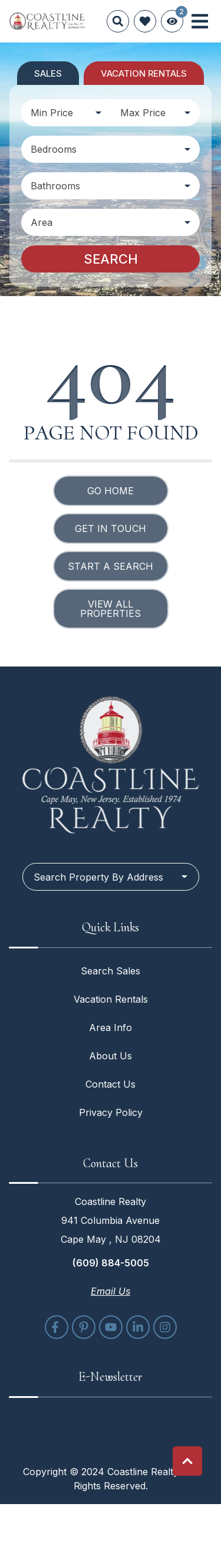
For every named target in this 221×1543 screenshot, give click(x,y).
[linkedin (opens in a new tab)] (138, 1327)
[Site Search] (118, 21)
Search (111, 259)
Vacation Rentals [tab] (144, 73)
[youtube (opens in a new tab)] (111, 1327)
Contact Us (110, 1084)
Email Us (110, 1291)
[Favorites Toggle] (145, 21)
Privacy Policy (111, 1112)
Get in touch (110, 528)
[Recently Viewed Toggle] (172, 21)
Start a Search (110, 566)
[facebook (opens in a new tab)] (56, 1327)
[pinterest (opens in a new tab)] (83, 1327)
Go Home (110, 491)
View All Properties (110, 608)
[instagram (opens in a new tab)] (165, 1327)
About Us (110, 1056)
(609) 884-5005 (110, 1263)
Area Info (110, 1027)
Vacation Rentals (111, 999)
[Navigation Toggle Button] (200, 21)
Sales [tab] (48, 73)
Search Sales (110, 971)
